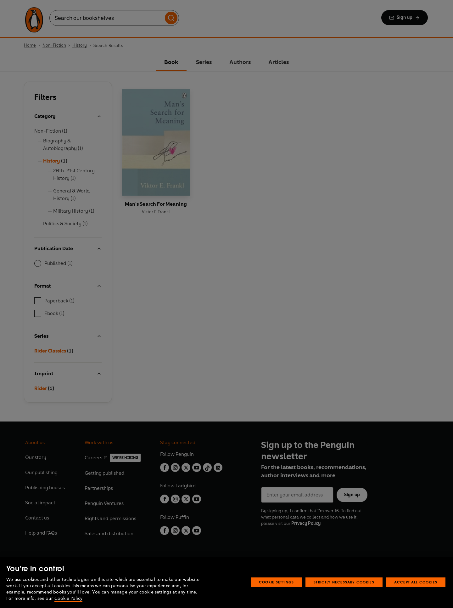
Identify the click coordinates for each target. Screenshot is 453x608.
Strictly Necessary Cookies (344, 582)
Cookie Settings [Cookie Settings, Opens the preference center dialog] (276, 582)
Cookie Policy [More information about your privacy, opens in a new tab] (68, 598)
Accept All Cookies (415, 582)
